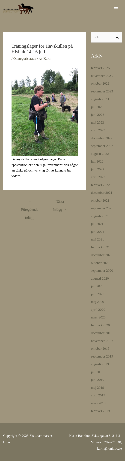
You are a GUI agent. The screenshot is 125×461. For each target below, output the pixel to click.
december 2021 (101, 193)
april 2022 (98, 177)
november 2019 (102, 341)
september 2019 (102, 356)
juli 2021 (97, 224)
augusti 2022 (100, 154)
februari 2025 (100, 68)
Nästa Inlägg (60, 202)
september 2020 (102, 270)
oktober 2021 (100, 200)
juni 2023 (97, 115)
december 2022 (101, 138)
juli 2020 (97, 286)
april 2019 (98, 395)
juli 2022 (97, 161)
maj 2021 (97, 239)
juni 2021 (97, 232)
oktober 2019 (100, 348)
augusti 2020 (100, 278)
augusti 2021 (100, 216)
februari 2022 (100, 185)
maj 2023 (97, 122)
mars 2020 (98, 317)
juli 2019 (97, 372)
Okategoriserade (24, 58)
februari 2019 (100, 411)
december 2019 (101, 333)
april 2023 (98, 130)
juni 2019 (97, 380)
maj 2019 (97, 387)
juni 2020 (97, 294)
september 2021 (102, 208)
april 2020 (98, 310)
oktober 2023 (100, 83)
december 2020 (101, 255)
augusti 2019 (100, 364)
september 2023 (102, 91)
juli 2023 (97, 107)
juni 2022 (97, 169)
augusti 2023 (100, 99)
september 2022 (102, 146)
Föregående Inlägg (29, 202)
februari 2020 (100, 325)
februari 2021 (100, 247)
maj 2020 (97, 302)
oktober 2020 (100, 263)
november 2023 (102, 76)
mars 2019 (98, 403)
